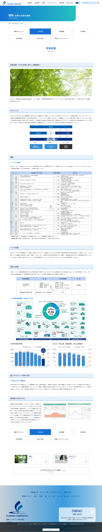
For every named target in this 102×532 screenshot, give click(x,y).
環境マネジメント (19, 31)
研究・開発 (66, 496)
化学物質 (82, 31)
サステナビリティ (51, 3)
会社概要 (36, 3)
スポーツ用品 (59, 496)
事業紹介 (29, 3)
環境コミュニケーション (62, 38)
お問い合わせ (69, 3)
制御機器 (41, 496)
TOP (9, 23)
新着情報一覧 (34, 493)
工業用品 (35, 496)
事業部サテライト (27, 496)
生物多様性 (19, 38)
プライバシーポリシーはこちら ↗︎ (51, 526)
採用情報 (60, 3)
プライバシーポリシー (56, 493)
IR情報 (42, 3)
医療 (46, 496)
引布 (49, 496)
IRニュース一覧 (44, 493)
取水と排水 (40, 38)
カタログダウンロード (75, 496)
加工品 (53, 496)
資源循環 (61, 31)
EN (78, 2)
